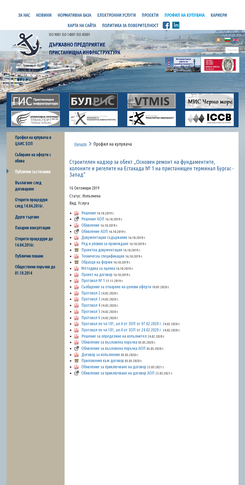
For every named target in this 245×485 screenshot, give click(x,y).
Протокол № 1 (93, 280)
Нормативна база (74, 15)
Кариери (219, 15)
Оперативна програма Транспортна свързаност (154, 121)
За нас (24, 15)
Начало (80, 144)
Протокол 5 (90, 311)
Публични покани (29, 256)
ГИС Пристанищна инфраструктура (38, 104)
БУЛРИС (93, 101)
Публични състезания (32, 171)
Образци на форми (96, 262)
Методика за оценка (98, 268)
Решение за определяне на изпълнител (114, 336)
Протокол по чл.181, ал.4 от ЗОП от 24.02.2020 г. (121, 329)
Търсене (232, 50)
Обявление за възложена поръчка (109, 342)
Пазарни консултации (32, 227)
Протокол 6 (90, 317)
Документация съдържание (104, 237)
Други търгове (27, 216)
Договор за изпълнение (100, 354)
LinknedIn (175, 25)
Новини (43, 15)
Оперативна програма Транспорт (42, 121)
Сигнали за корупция (157, 460)
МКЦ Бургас (219, 121)
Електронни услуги (116, 15)
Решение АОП (92, 218)
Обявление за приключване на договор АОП (118, 372)
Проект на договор (96, 274)
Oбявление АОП (94, 231)
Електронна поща (122, 477)
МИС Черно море (218, 104)
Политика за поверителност (130, 25)
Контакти (113, 460)
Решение (88, 212)
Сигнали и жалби (204, 460)
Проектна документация (101, 249)
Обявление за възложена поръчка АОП (113, 348)
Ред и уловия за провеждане (104, 243)
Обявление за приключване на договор (113, 366)
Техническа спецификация (102, 256)
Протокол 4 (90, 305)
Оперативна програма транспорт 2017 (99, 121)
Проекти (150, 15)
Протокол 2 (90, 292)
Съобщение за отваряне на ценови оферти (116, 286)
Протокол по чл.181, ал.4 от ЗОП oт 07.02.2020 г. (121, 323)
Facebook (166, 25)
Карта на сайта (81, 25)
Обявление (90, 225)
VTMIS (151, 101)
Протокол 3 (90, 298)
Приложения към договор (102, 360)
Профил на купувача (184, 15)
